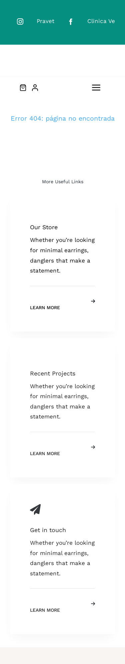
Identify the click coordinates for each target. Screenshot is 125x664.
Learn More (45, 307)
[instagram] (20, 21)
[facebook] (71, 21)
